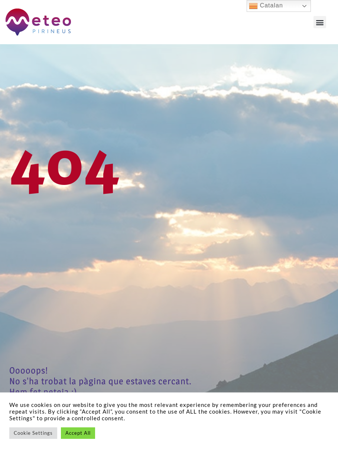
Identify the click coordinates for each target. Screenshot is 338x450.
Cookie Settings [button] (33, 433)
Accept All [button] (78, 433)
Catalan (266, 5)
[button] (319, 22)
